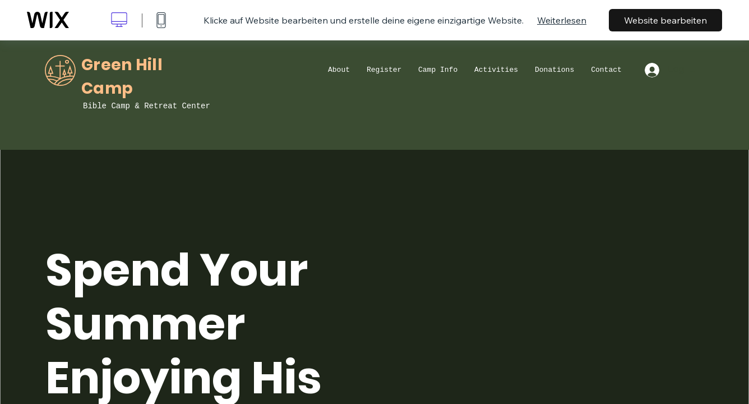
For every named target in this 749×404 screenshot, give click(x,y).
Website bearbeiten (665, 20)
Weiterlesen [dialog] (561, 20)
